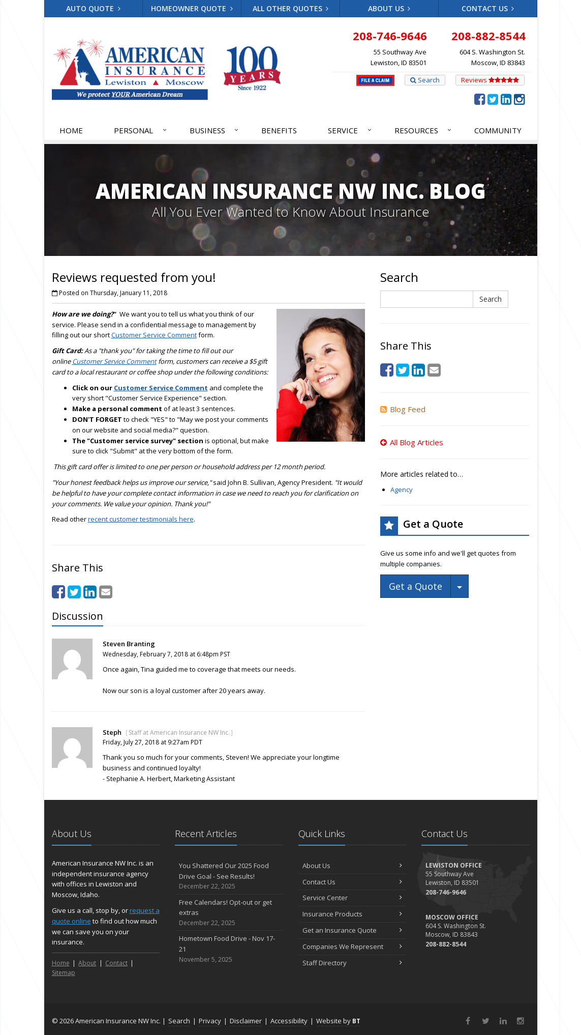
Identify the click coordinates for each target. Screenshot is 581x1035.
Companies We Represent (352, 946)
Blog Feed (402, 409)
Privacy (210, 1020)
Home (71, 130)
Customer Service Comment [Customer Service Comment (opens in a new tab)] (154, 334)
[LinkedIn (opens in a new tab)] (506, 98)
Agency (401, 489)
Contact (116, 963)
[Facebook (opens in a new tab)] (479, 98)
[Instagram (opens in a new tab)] (519, 98)
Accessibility (289, 1020)
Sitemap (63, 972)
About (87, 963)
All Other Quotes (291, 8)
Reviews (490, 79)
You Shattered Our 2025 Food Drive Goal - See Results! (229, 876)
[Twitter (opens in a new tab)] (492, 98)
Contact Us (488, 8)
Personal (141, 130)
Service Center (352, 897)
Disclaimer (246, 1020)
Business (215, 130)
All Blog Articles (411, 442)
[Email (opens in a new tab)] (105, 591)
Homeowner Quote (192, 8)
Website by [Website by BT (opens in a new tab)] (338, 1020)
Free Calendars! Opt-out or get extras (229, 913)
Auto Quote (93, 8)
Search (425, 79)
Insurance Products (352, 913)
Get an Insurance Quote (352, 930)
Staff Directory (352, 962)
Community (498, 130)
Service (350, 130)
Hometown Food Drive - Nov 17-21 (229, 949)
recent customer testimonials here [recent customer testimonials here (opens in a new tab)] (141, 519)
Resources (423, 130)
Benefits (279, 130)
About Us (389, 8)
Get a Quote (415, 586)
